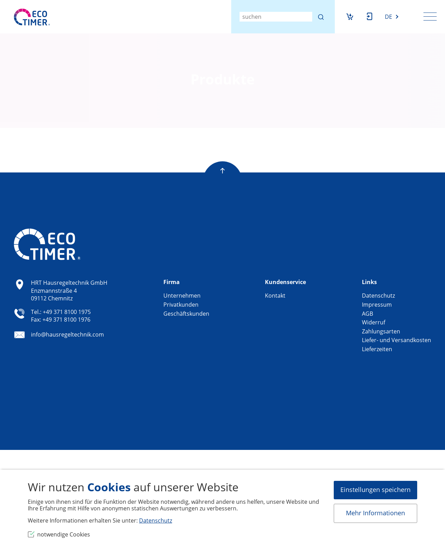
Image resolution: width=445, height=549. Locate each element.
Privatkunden (181, 304)
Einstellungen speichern (375, 489)
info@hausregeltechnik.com (67, 335)
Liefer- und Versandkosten (396, 340)
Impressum (377, 304)
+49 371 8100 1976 (66, 319)
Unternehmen (182, 295)
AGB (367, 313)
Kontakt (275, 295)
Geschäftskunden (186, 313)
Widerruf (373, 322)
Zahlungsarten (381, 331)
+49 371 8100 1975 (67, 312)
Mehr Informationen (375, 513)
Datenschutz (378, 295)
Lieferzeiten (377, 349)
